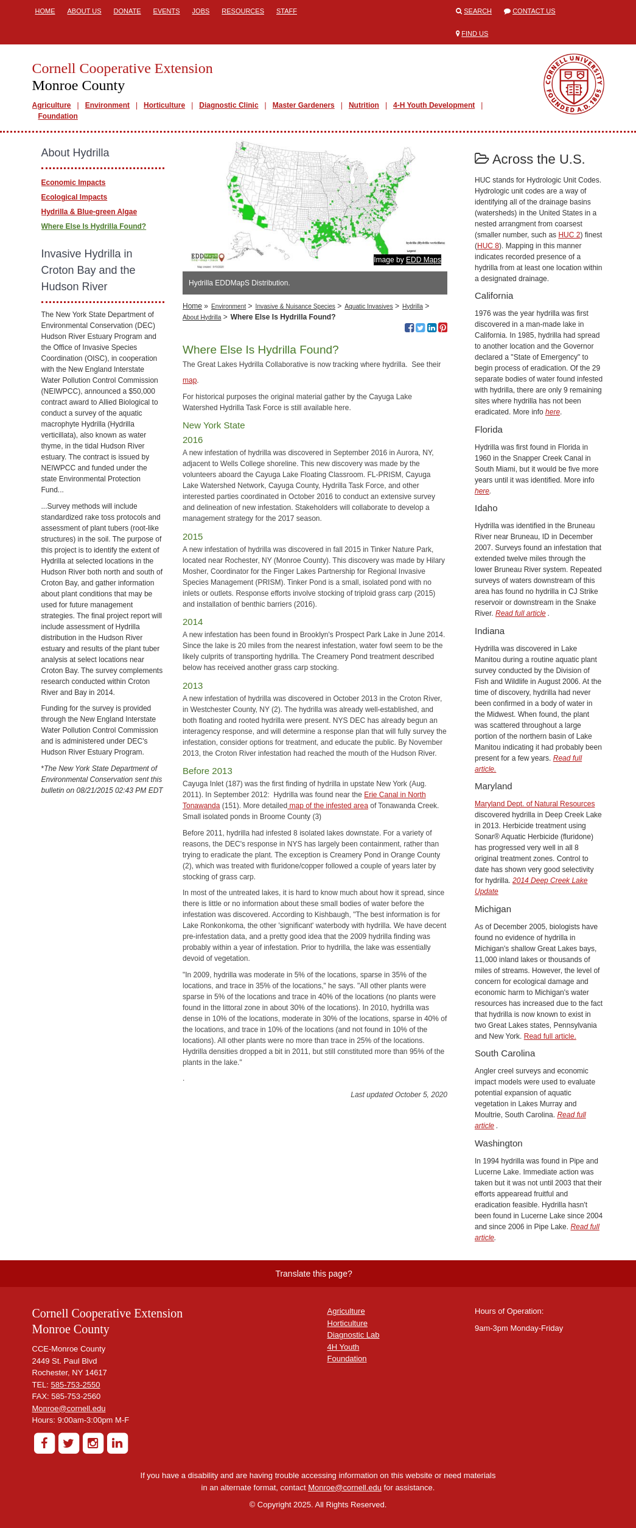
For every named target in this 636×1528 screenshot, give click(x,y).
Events (166, 11)
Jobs (201, 11)
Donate (127, 11)
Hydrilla (412, 306)
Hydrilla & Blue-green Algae (89, 212)
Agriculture (51, 105)
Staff (286, 11)
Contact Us (534, 11)
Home (45, 11)
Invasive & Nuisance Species (295, 306)
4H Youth (343, 1347)
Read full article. (550, 1036)
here (552, 412)
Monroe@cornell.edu (69, 1408)
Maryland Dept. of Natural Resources (535, 804)
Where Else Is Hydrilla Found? (94, 226)
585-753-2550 (75, 1384)
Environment (107, 105)
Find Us (474, 33)
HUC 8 (488, 246)
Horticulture (164, 105)
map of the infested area (327, 805)
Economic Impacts (73, 182)
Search (478, 11)
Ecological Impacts (74, 197)
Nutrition (364, 105)
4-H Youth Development (434, 105)
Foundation (58, 116)
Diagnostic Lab (353, 1334)
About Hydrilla (202, 317)
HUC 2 (569, 235)
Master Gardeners (304, 105)
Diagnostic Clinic (228, 105)
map (190, 380)
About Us (85, 11)
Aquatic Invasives (368, 306)
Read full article (520, 613)
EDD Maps (423, 260)
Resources (243, 11)
